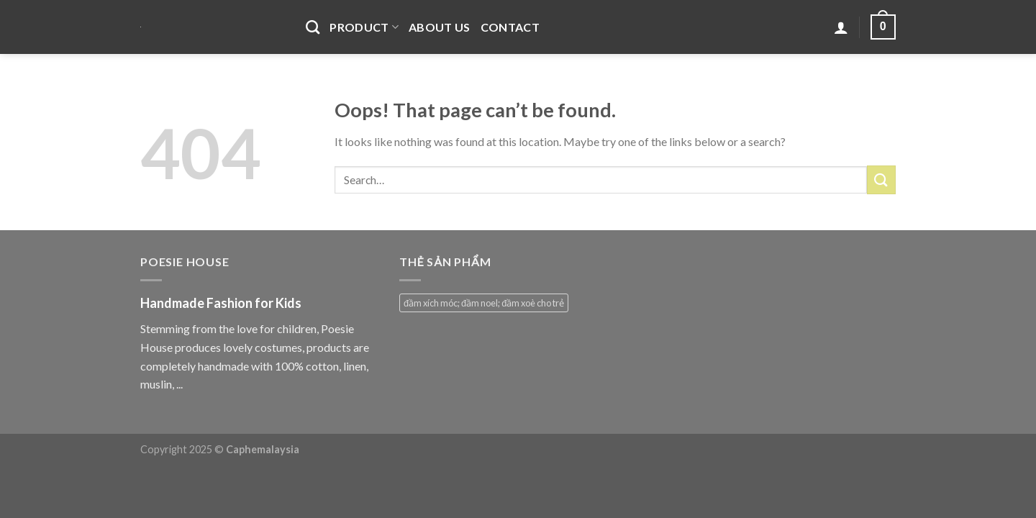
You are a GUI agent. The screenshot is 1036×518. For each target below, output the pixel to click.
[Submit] (881, 179)
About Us (440, 27)
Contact (510, 27)
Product (364, 27)
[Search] (312, 27)
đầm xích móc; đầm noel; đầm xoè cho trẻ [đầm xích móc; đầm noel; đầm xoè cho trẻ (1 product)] (484, 303)
